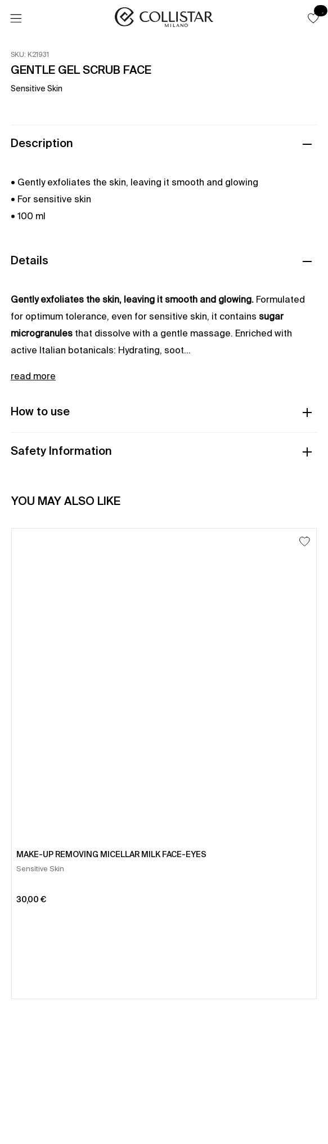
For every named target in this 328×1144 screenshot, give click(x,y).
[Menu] (16, 18)
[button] (313, 18)
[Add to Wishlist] (305, 541)
